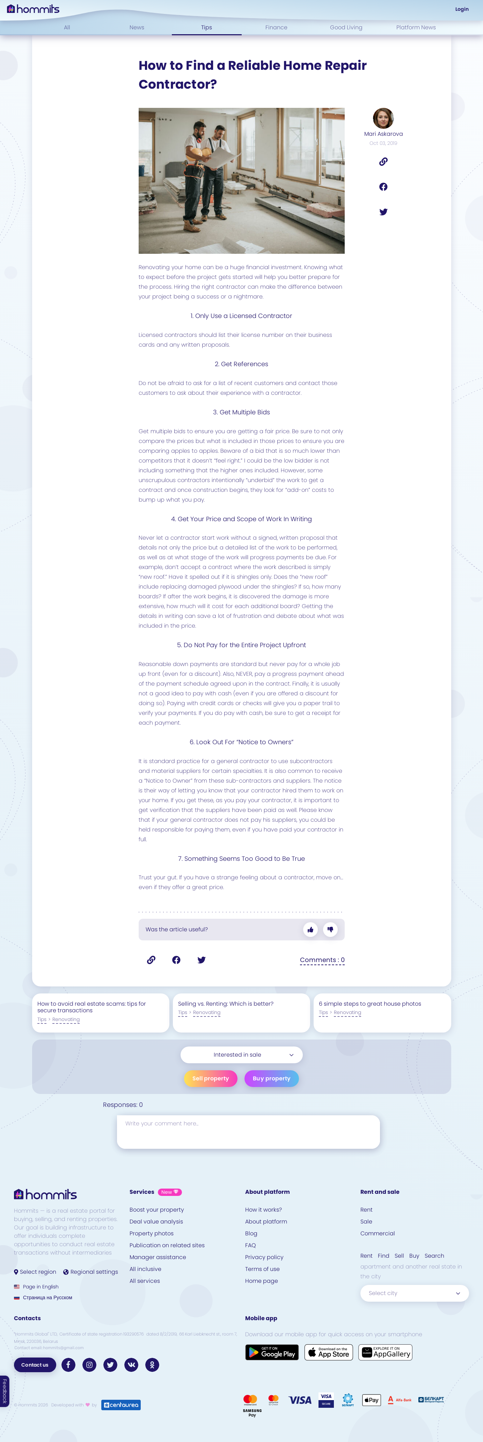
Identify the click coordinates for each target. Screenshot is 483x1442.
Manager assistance (158, 1257)
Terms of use (262, 1269)
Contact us (35, 1364)
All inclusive (145, 1269)
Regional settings (90, 1272)
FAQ (250, 1245)
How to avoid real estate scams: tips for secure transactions (91, 1007)
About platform (266, 1222)
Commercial (377, 1233)
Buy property (272, 1078)
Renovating (66, 1019)
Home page (261, 1281)
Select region (35, 1272)
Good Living (346, 27)
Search (434, 1256)
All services (145, 1281)
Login (462, 9)
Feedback (4, 1391)
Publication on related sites (167, 1245)
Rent (366, 1210)
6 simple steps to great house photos (370, 1003)
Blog (251, 1233)
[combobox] (242, 1055)
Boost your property (157, 1210)
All (67, 27)
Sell (399, 1256)
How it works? (263, 1210)
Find (383, 1256)
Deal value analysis (156, 1222)
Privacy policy (264, 1257)
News (137, 27)
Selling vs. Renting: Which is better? (225, 1003)
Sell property (210, 1078)
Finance (276, 27)
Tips (206, 27)
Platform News (416, 27)
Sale (366, 1222)
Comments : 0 (322, 959)
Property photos (152, 1233)
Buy (414, 1256)
